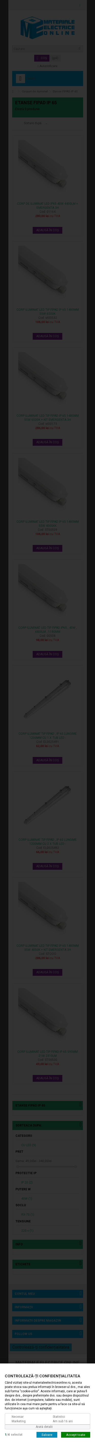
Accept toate (75, 1434)
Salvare (47, 1434)
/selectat (14, 1434)
